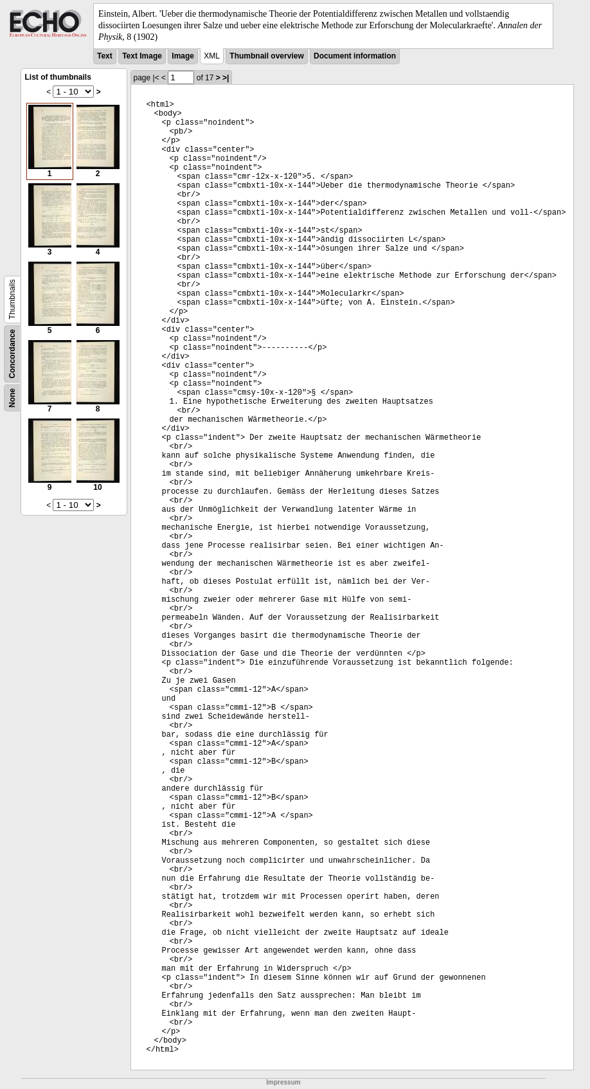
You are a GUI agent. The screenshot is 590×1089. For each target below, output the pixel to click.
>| (225, 77)
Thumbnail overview (266, 55)
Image (183, 55)
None (12, 398)
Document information (355, 55)
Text (104, 55)
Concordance (12, 354)
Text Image (142, 55)
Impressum (283, 1082)
